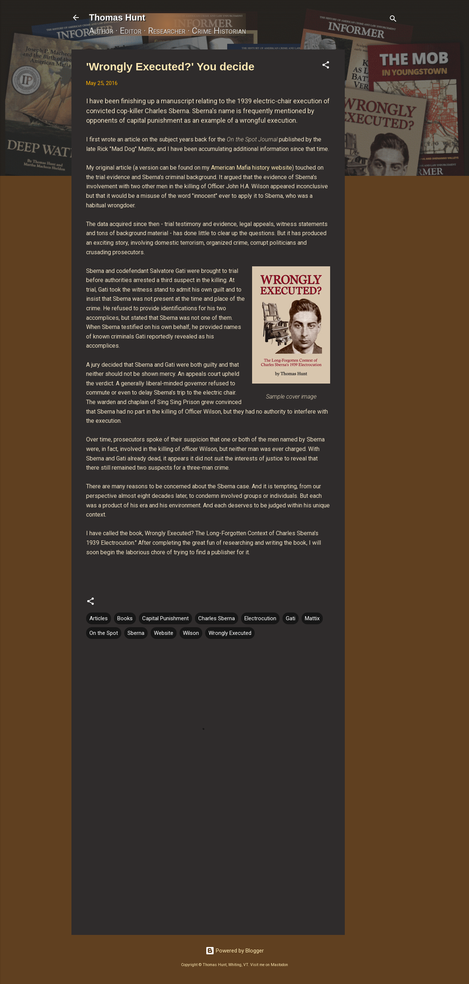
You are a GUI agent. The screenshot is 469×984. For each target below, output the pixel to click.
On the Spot (103, 633)
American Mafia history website (251, 167)
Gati (290, 618)
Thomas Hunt (117, 17)
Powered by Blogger (235, 950)
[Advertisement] (374, 159)
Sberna (136, 633)
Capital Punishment (165, 618)
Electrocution (260, 618)
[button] (325, 66)
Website (163, 633)
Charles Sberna (216, 618)
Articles (98, 618)
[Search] (393, 20)
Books (125, 618)
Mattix (312, 618)
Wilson (191, 633)
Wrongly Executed (229, 633)
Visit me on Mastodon (269, 964)
